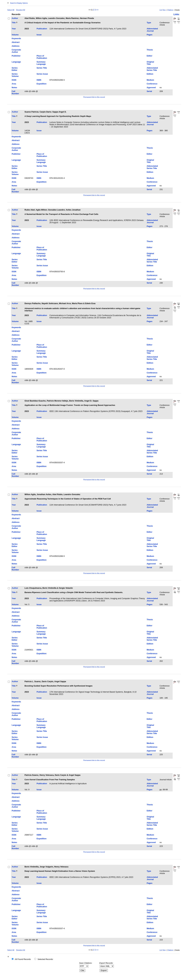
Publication (42, 28)
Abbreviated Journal (152, 29)
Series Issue (42, 74)
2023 (27, 28)
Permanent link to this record (94, 97)
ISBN (39, 80)
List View (163, 10)
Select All (10, 10)
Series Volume (15, 75)
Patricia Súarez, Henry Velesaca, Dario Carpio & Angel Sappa (52, 775)
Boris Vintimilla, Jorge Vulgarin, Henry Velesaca (46, 867)
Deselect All (20, 10)
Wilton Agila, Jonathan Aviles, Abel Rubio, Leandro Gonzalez (52, 494)
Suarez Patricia (31, 112)
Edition (150, 74)
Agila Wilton (41, 210)
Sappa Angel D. (59, 112)
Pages (149, 35)
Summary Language (41, 63)
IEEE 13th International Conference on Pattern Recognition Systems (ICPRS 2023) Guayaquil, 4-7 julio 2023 (95, 411)
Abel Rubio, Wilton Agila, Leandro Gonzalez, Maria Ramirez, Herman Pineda (59, 18)
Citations (170, 10)
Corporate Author (16, 51)
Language (16, 62)
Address (15, 46)
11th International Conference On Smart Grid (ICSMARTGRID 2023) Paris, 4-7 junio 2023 (87, 28)
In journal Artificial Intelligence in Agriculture (67, 783)
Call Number (15, 92)
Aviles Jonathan (73, 210)
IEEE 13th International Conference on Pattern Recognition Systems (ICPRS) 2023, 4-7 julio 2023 (91, 877)
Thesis (150, 50)
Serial (149, 91)
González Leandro (56, 210)
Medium (150, 80)
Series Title (42, 68)
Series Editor (15, 69)
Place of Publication (42, 57)
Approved (151, 87)
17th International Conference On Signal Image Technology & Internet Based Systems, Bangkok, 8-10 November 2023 (92, 693)
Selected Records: (45, 959)
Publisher (16, 56)
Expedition (41, 84)
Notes (14, 87)
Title (14, 22)
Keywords (16, 38)
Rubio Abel (30, 210)
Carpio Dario (45, 112)
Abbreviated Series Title (152, 69)
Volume (15, 35)
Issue (39, 35)
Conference (152, 84)
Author (15, 18)
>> (97, 10)
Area (14, 84)
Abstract (16, 42)
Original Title (150, 63)
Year (14, 28)
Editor (149, 56)
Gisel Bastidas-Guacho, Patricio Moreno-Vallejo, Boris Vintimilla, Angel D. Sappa (61, 401)
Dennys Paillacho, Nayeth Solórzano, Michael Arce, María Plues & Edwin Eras (60, 303)
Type (149, 22)
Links (176, 14)
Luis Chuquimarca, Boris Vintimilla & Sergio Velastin (49, 588)
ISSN (14, 80)
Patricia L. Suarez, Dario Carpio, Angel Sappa (45, 681)
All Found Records (23, 959)
